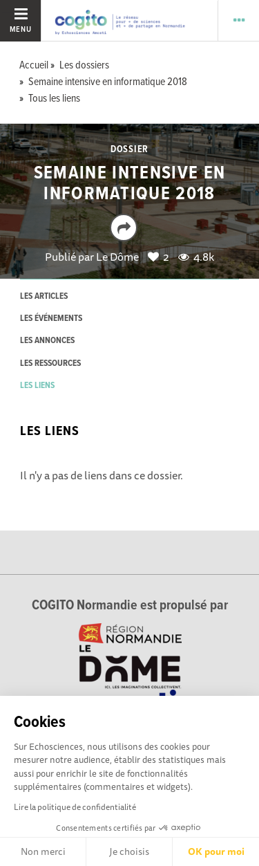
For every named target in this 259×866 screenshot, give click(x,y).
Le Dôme (117, 257)
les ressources (50, 363)
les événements (51, 318)
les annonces (47, 341)
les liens (37, 385)
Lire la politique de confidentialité (75, 806)
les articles (44, 296)
